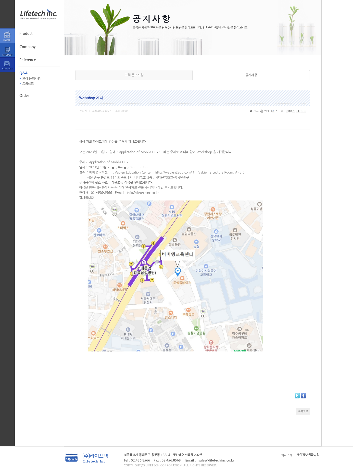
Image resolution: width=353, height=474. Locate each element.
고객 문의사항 (31, 78)
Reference (27, 59)
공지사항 (28, 83)
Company (27, 46)
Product (25, 33)
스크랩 (277, 111)
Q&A (23, 73)
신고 (255, 111)
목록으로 (303, 411)
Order (24, 95)
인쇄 (265, 111)
